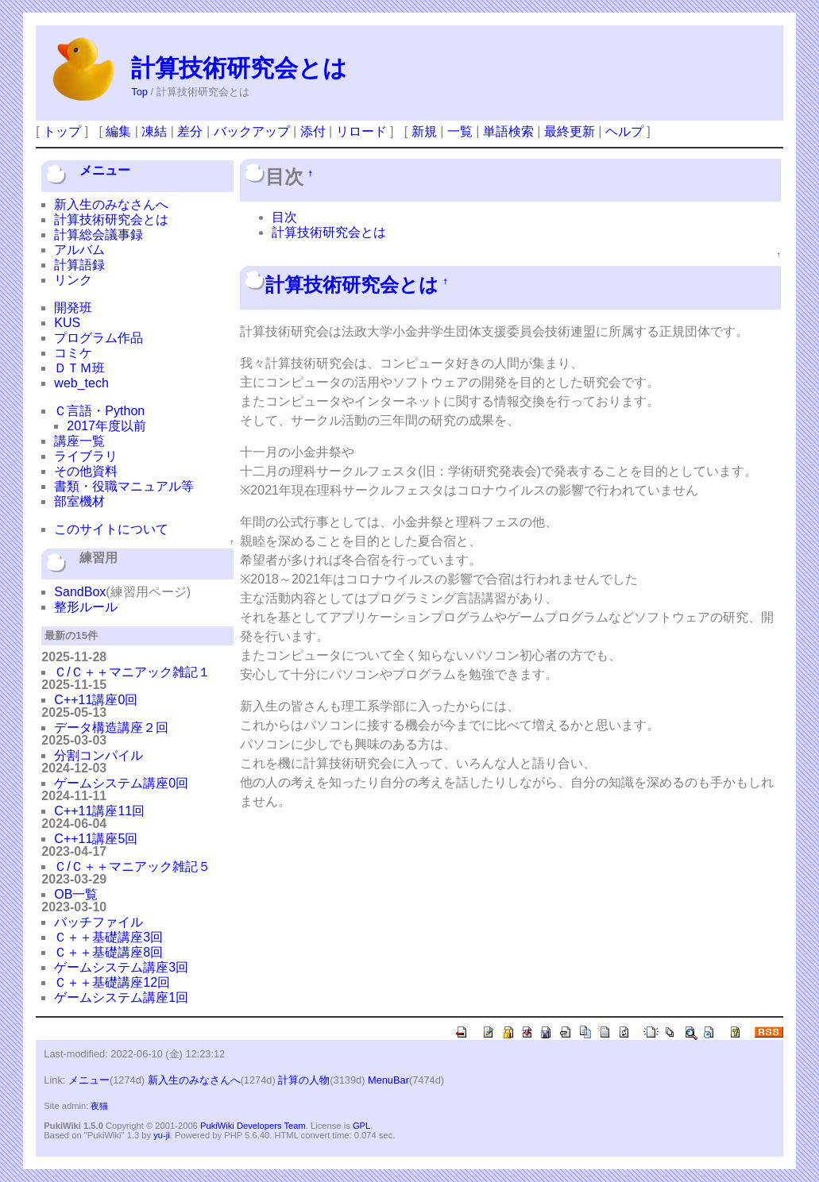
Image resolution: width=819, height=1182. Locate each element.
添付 (313, 131)
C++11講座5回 (95, 838)
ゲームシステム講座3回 (121, 967)
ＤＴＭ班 (79, 368)
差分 (190, 131)
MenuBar (388, 1080)
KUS (67, 322)
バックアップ (252, 131)
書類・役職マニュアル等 (124, 486)
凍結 (154, 131)
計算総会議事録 (98, 234)
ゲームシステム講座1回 (121, 997)
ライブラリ (86, 456)
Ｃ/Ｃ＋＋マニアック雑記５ (132, 866)
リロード (361, 131)
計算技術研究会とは (239, 68)
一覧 (460, 131)
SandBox (80, 592)
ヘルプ (624, 131)
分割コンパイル (98, 755)
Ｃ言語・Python (99, 411)
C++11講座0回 (95, 700)
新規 (424, 131)
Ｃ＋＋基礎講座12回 (112, 982)
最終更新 (569, 131)
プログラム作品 (98, 338)
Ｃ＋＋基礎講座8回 (108, 952)
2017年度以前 (106, 426)
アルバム (79, 249)
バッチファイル (98, 922)
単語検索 (508, 131)
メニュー (104, 170)
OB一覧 (76, 894)
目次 (284, 217)
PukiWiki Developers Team (253, 1125)
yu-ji (161, 1135)
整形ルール (86, 607)
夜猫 (99, 1106)
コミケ (73, 353)
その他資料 (86, 471)
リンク (73, 280)
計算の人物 (304, 1080)
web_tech (81, 383)
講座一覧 (79, 441)
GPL (361, 1125)
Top (139, 92)
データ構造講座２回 (111, 727)
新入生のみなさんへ (111, 204)
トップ (62, 131)
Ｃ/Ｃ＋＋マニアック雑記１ (132, 672)
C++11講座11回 (99, 811)
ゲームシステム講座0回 (121, 783)
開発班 (73, 307)
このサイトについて (111, 529)
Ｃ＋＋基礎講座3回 (108, 937)
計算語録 (79, 264)
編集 (118, 131)
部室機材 (79, 501)
